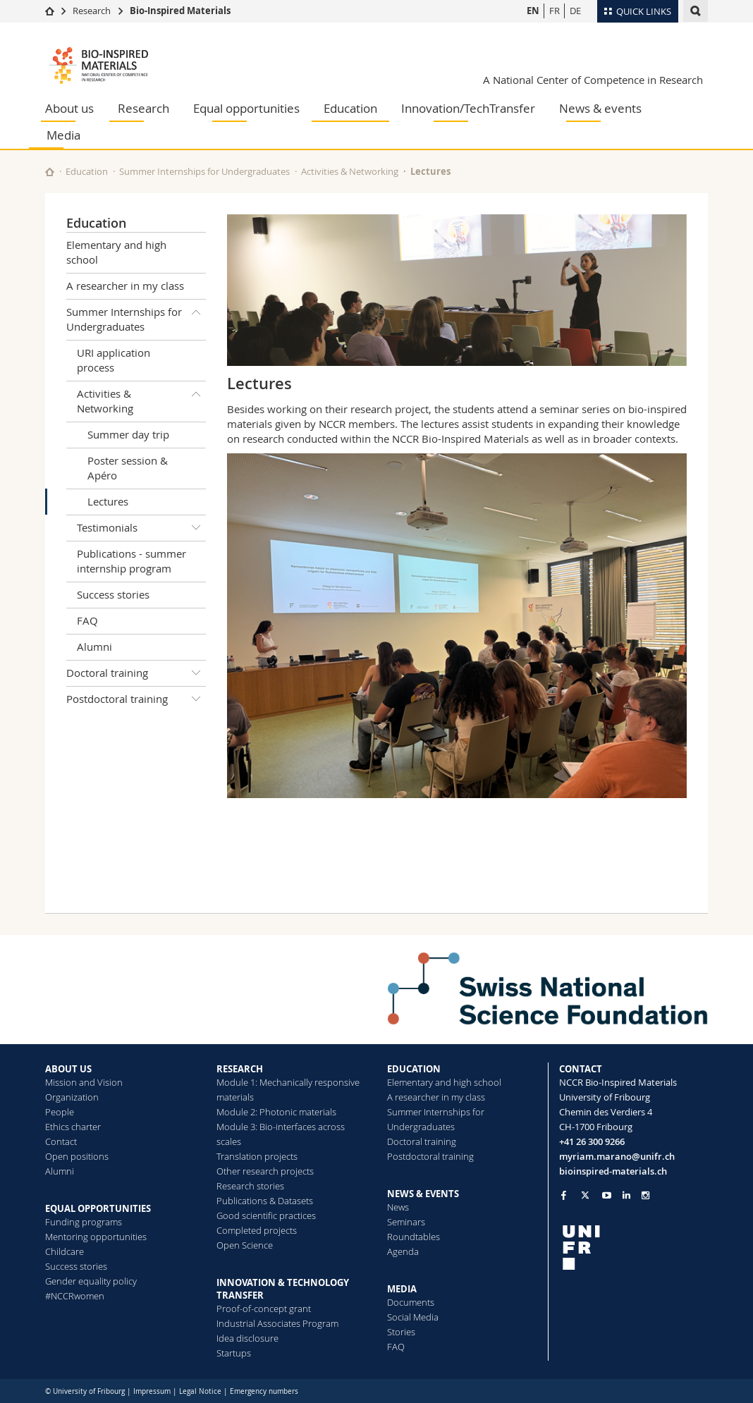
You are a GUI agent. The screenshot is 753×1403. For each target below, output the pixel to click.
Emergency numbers (264, 1391)
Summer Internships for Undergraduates (204, 171)
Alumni (94, 646)
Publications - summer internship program (131, 560)
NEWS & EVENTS (423, 1193)
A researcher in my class (125, 285)
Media (63, 135)
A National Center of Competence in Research (593, 80)
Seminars (406, 1221)
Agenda (403, 1251)
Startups (233, 1353)
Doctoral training (136, 673)
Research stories (250, 1186)
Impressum (152, 1391)
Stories (401, 1331)
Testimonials (141, 528)
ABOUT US (68, 1068)
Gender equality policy (91, 1281)
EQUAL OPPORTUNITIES (98, 1208)
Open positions (77, 1156)
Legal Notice (200, 1391)
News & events (600, 108)
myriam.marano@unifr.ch (617, 1156)
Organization (72, 1097)
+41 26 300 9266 (592, 1141)
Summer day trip (128, 434)
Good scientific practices (266, 1215)
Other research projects (265, 1171)
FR (554, 10)
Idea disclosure (247, 1338)
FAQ (87, 620)
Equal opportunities (246, 108)
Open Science (244, 1245)
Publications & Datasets (264, 1200)
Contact (61, 1141)
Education (350, 108)
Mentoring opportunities (96, 1236)
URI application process (113, 359)
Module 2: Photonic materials (276, 1111)
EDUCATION (414, 1068)
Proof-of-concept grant (263, 1308)
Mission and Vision (84, 1082)
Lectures (107, 501)
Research (92, 10)
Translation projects (257, 1156)
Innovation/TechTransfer (468, 108)
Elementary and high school (116, 252)
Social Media (413, 1317)
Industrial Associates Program (277, 1323)
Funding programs (83, 1221)
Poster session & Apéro (127, 467)
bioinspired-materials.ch (613, 1171)
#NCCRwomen (74, 1295)
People (59, 1111)
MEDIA (402, 1288)
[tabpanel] (457, 625)
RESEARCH (239, 1068)
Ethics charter (73, 1126)
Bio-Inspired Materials (180, 10)
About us (69, 108)
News (398, 1207)
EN (533, 10)
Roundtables (413, 1236)
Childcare (64, 1251)
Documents (410, 1302)
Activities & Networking (349, 171)
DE (575, 10)
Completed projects (256, 1230)
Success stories (113, 594)
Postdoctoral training (136, 699)
